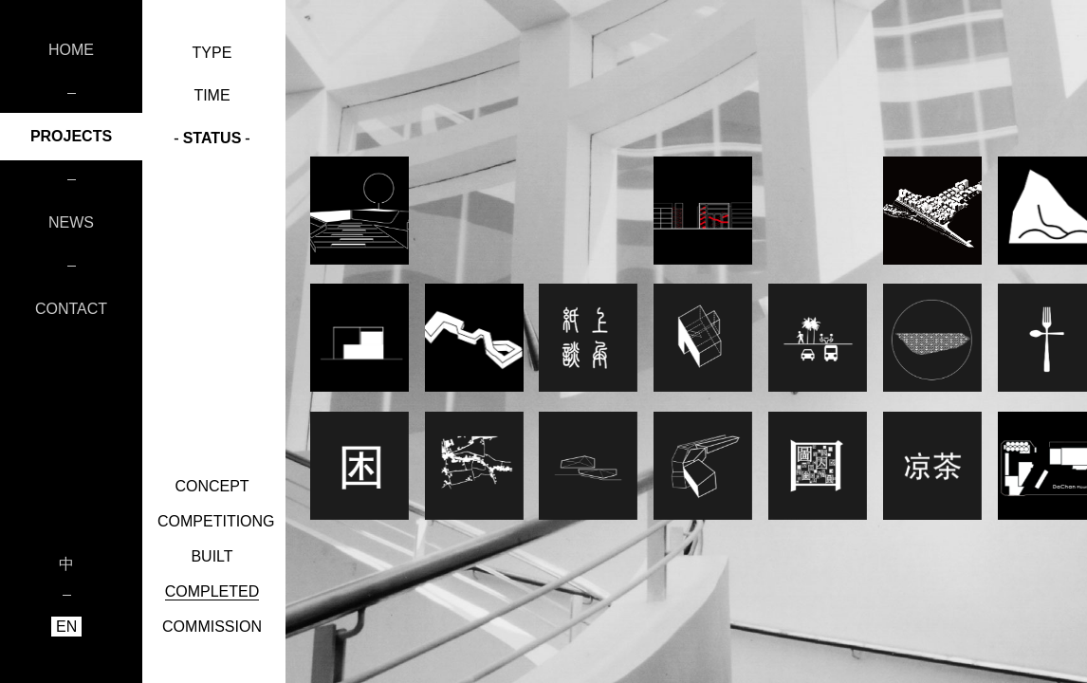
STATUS (211, 138)
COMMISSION (212, 626)
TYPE (211, 53)
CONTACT (71, 309)
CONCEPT (212, 486)
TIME (212, 95)
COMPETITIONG (216, 521)
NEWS (71, 222)
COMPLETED (212, 591)
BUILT (211, 556)
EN (66, 626)
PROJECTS (71, 136)
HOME (71, 50)
